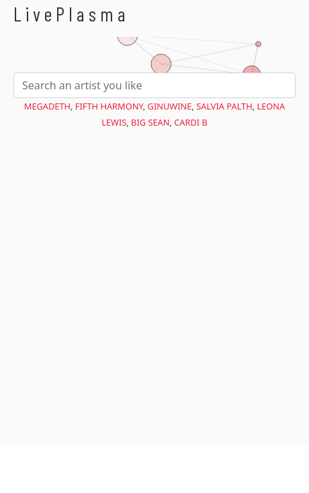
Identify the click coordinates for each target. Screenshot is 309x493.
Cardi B (191, 122)
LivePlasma (71, 14)
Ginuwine (170, 106)
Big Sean (150, 122)
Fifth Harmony (109, 106)
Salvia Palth (224, 106)
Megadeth (47, 106)
